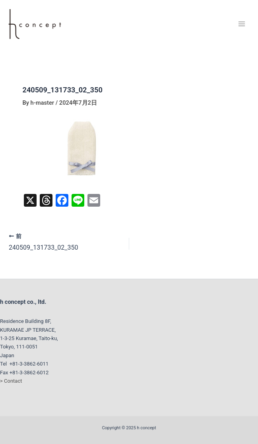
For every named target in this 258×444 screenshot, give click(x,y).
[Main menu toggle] (241, 24)
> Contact (11, 381)
